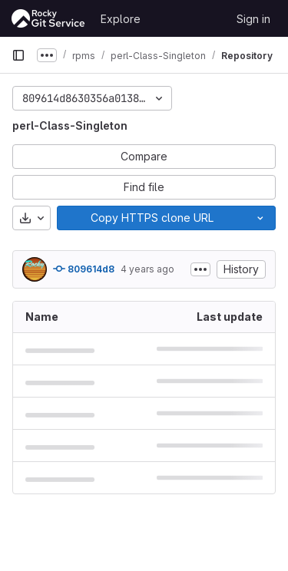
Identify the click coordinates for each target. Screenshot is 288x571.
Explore (121, 18)
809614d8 (83, 268)
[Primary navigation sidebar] (18, 55)
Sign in (253, 18)
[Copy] (151, 218)
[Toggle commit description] (200, 269)
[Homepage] (48, 18)
